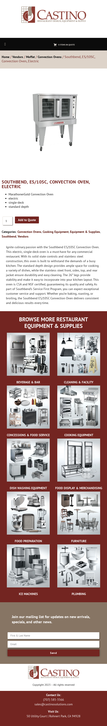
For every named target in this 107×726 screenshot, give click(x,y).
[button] (5, 44)
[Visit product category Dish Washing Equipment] (28, 465)
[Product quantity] (8, 221)
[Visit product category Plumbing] (78, 570)
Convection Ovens (50, 57)
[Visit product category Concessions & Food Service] (28, 412)
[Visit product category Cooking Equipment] (78, 412)
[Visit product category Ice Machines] (28, 570)
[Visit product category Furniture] (78, 518)
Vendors (17, 57)
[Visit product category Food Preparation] (28, 518)
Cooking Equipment (56, 232)
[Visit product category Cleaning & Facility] (78, 359)
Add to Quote (27, 220)
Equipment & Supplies (85, 232)
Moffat (30, 57)
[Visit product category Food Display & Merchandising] (78, 465)
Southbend (9, 236)
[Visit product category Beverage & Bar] (28, 359)
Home (5, 57)
